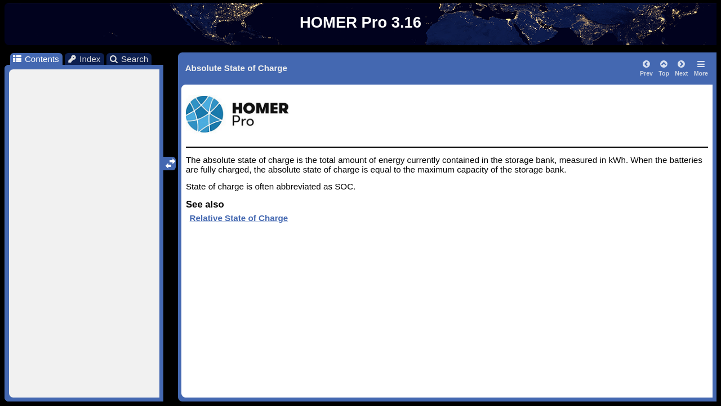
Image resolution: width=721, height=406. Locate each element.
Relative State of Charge (239, 218)
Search (129, 59)
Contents (35, 59)
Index (84, 59)
